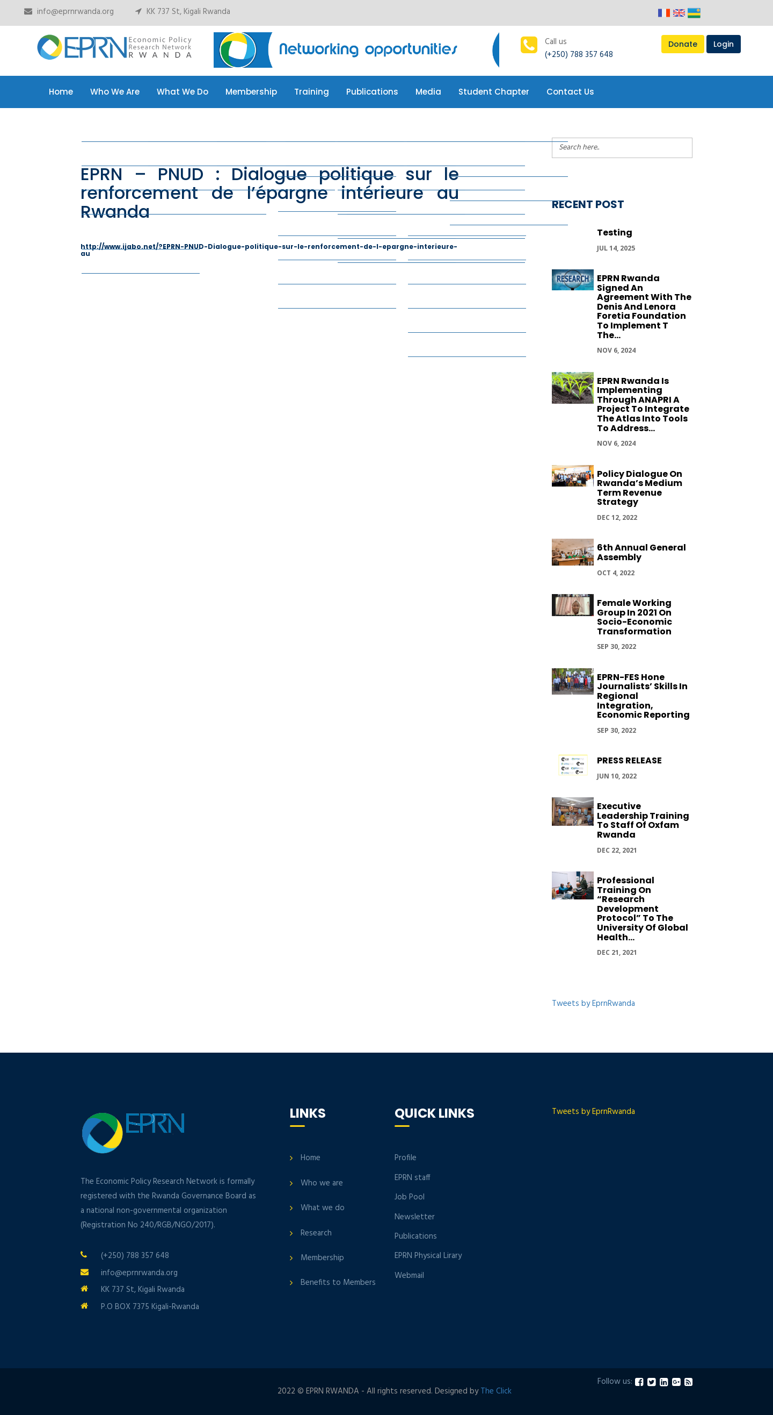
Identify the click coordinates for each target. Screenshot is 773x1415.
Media (428, 91)
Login (723, 44)
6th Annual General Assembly (641, 552)
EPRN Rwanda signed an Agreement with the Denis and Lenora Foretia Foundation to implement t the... (644, 306)
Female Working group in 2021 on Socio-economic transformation (634, 617)
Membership (251, 91)
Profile (406, 1158)
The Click (496, 1391)
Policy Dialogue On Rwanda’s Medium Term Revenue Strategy (639, 488)
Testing (614, 232)
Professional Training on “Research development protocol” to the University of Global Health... (642, 909)
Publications (372, 91)
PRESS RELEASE (629, 760)
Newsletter (415, 1217)
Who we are (322, 1183)
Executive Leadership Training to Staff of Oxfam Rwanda (643, 820)
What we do (323, 1208)
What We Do (182, 91)
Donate (682, 44)
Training (311, 91)
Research (316, 1233)
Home (61, 91)
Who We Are (115, 91)
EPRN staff (413, 1177)
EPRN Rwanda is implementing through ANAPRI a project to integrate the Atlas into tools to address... (643, 404)
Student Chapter (493, 91)
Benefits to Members (338, 1282)
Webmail (409, 1275)
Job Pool (410, 1197)
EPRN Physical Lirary (428, 1255)
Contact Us (570, 91)
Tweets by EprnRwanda (593, 1003)
